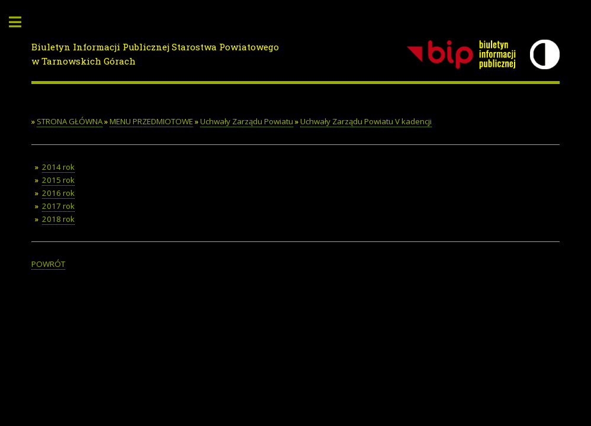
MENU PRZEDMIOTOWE (151, 121)
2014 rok (58, 167)
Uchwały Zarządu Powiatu (246, 121)
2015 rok (58, 180)
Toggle (21, 22)
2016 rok (58, 193)
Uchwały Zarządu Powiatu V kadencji (366, 121)
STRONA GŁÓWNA (69, 121)
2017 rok (58, 206)
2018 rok (58, 219)
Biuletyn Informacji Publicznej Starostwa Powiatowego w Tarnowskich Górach (155, 54)
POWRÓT (48, 264)
